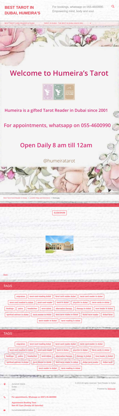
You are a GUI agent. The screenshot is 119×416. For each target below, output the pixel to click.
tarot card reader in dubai (91, 296)
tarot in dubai (63, 302)
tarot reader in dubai (48, 321)
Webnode (112, 389)
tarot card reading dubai (40, 296)
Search (113, 7)
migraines (20, 296)
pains (20, 309)
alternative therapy (64, 309)
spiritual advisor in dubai (17, 315)
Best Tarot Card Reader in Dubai (19, 23)
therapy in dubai (84, 309)
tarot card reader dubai (65, 296)
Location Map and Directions (39, 198)
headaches (32, 309)
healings (10, 309)
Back (5, 275)
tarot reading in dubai (70, 321)
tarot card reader (45, 302)
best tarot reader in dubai (67, 315)
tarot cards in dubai (100, 302)
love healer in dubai (104, 309)
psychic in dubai (80, 302)
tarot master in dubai (42, 315)
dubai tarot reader (90, 315)
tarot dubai (46, 309)
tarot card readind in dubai (21, 302)
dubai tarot (107, 315)
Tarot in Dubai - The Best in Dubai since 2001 (63, 23)
